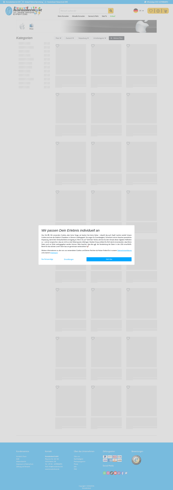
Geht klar (109, 259)
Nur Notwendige (47, 259)
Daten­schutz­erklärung (124, 250)
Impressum (54, 253)
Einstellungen (69, 259)
